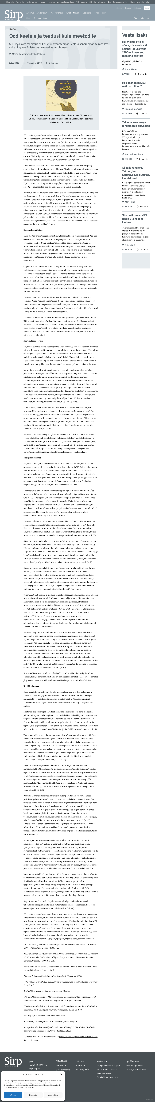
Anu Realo (130, 245)
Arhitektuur (41, 13)
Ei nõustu (33, 1095)
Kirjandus (59, 13)
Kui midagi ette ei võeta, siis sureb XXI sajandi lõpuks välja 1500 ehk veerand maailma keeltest (134, 49)
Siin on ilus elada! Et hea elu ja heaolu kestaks (134, 219)
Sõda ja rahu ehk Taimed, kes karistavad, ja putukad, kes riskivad (136, 173)
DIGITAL (149, 1099)
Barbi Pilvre (130, 69)
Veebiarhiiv (139, 18)
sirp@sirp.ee (34, 1068)
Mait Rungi (130, 202)
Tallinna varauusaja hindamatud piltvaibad (136, 124)
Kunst (68, 13)
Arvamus (30, 13)
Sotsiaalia (87, 13)
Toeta (147, 8)
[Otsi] (148, 18)
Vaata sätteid (53, 1095)
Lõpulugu (37, 18)
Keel (28, 18)
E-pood (119, 8)
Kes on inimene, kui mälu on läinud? (134, 84)
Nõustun (13, 1095)
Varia (45, 18)
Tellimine (137, 8)
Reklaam (128, 8)
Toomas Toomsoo (133, 109)
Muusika (76, 13)
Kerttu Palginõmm (134, 154)
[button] (61, 1074)
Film (51, 13)
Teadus (104, 13)
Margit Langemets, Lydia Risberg (28, 54)
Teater (96, 13)
